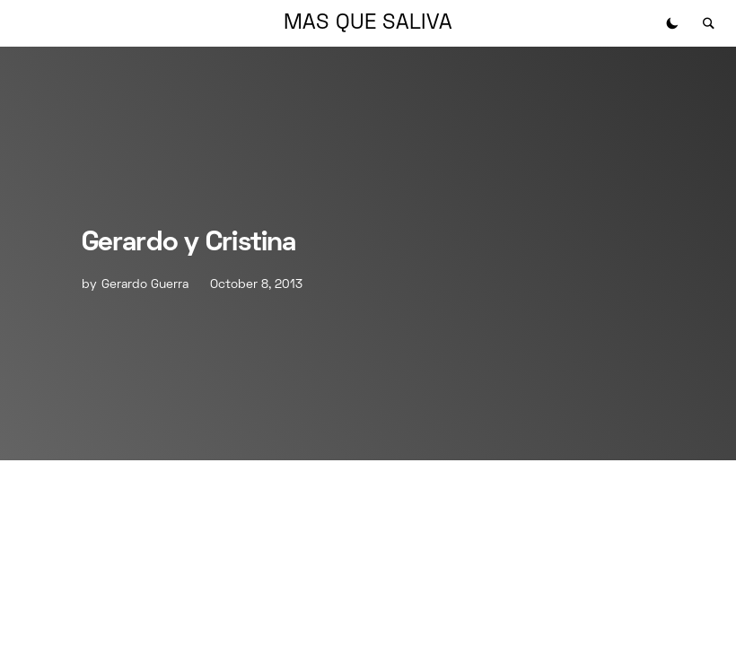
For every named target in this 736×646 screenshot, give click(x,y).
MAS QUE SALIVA (368, 23)
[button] (672, 23)
